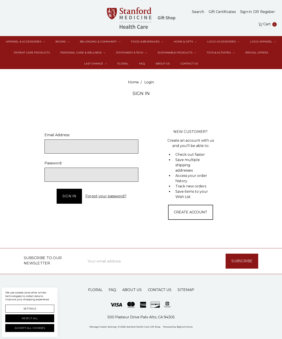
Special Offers (256, 52)
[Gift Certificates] (222, 12)
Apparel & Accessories (25, 41)
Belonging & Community (100, 41)
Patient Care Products (32, 52)
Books (62, 41)
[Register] (267, 12)
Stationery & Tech (131, 52)
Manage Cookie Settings (103, 326)
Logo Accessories (223, 41)
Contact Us (189, 63)
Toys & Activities (221, 52)
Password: (53, 163)
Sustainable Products (177, 52)
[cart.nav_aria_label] (266, 24)
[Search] (198, 12)
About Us (163, 63)
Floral (122, 63)
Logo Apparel (263, 41)
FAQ (142, 63)
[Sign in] (246, 12)
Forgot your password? (105, 196)
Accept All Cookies (30, 328)
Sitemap (186, 290)
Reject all (30, 318)
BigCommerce (185, 326)
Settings (29, 308)
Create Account (190, 212)
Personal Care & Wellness (82, 52)
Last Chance (95, 63)
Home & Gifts (185, 41)
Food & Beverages (147, 41)
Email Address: (57, 135)
